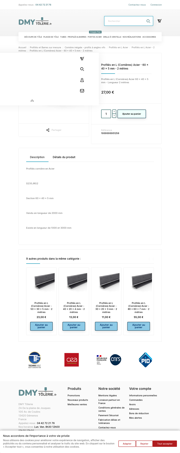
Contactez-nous (137, 4)
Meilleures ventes (77, 406)
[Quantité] (106, 114)
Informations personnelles (143, 397)
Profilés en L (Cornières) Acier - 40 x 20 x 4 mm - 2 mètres (74, 308)
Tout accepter (164, 445)
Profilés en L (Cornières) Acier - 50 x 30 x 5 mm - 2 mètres (41, 308)
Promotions (74, 397)
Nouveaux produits (78, 402)
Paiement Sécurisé (108, 417)
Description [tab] (37, 157)
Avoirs (132, 406)
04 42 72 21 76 (46, 425)
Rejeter (143, 445)
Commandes (136, 402)
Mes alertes (135, 420)
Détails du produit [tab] (64, 157)
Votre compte (140, 391)
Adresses (134, 411)
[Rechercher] (128, 21)
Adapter (124, 445)
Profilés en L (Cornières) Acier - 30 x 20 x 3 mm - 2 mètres (106, 308)
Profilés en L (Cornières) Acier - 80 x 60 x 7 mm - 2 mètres (138, 308)
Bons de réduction (139, 415)
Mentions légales (107, 397)
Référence (106, 130)
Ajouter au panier (131, 113)
